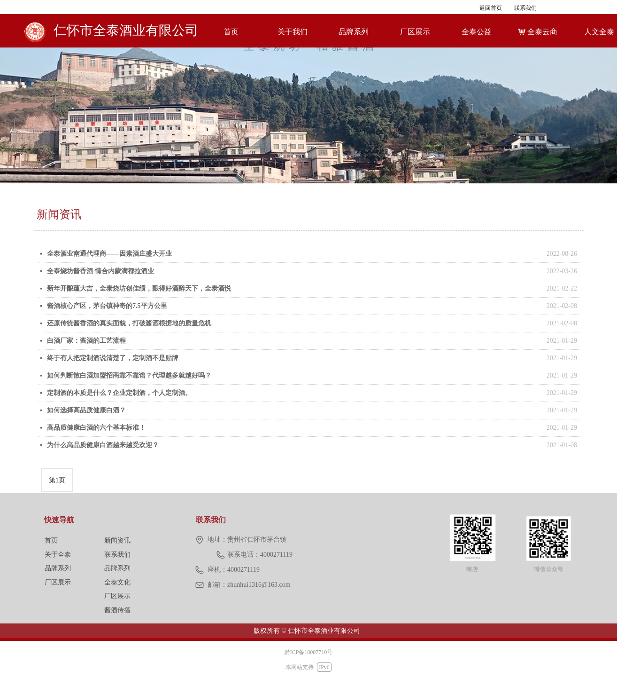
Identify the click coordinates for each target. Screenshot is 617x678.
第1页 (57, 480)
